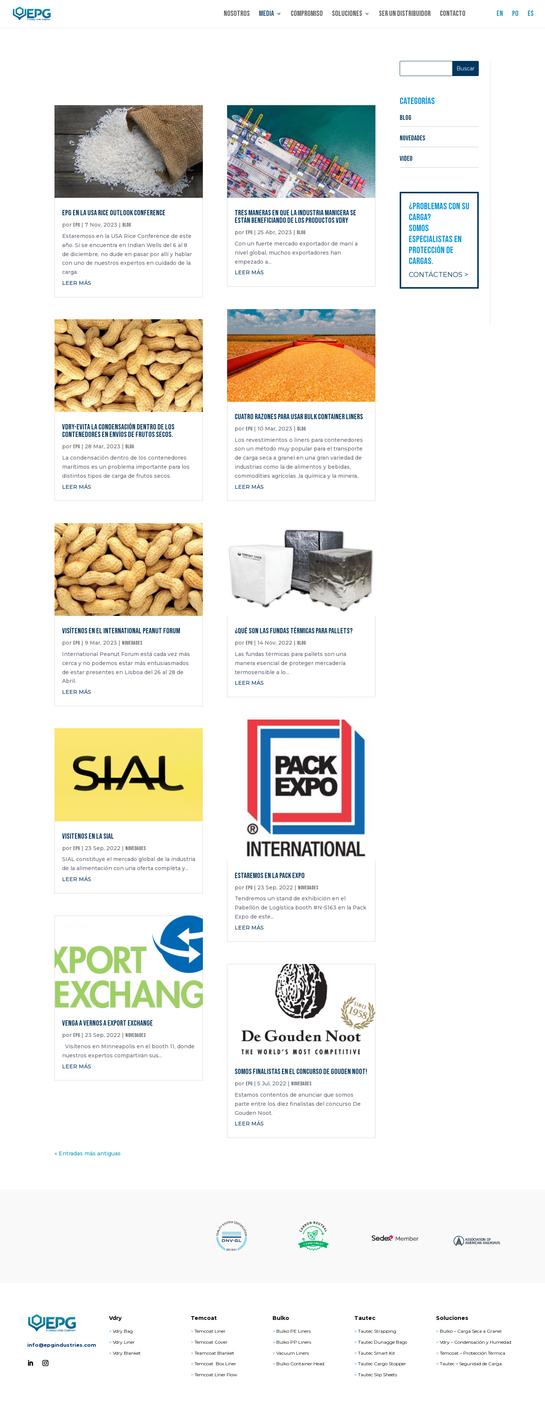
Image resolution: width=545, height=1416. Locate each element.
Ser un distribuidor (405, 15)
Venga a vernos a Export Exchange (107, 1023)
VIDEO (406, 159)
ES (531, 15)
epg (76, 225)
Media (266, 15)
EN (500, 15)
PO (515, 15)
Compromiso (307, 15)
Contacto (453, 15)
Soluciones (347, 15)
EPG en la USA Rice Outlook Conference (113, 213)
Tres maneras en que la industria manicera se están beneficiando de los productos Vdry (295, 216)
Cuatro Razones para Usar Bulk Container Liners (299, 416)
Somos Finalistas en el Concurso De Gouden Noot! (301, 1071)
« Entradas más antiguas (87, 1153)
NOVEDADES (132, 643)
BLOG (126, 225)
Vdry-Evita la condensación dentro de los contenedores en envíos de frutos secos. (118, 431)
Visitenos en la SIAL (88, 836)
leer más (76, 283)
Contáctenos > (438, 274)
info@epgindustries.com (61, 1345)
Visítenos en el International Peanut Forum (121, 631)
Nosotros (237, 15)
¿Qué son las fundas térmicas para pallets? (294, 631)
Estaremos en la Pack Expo (270, 875)
